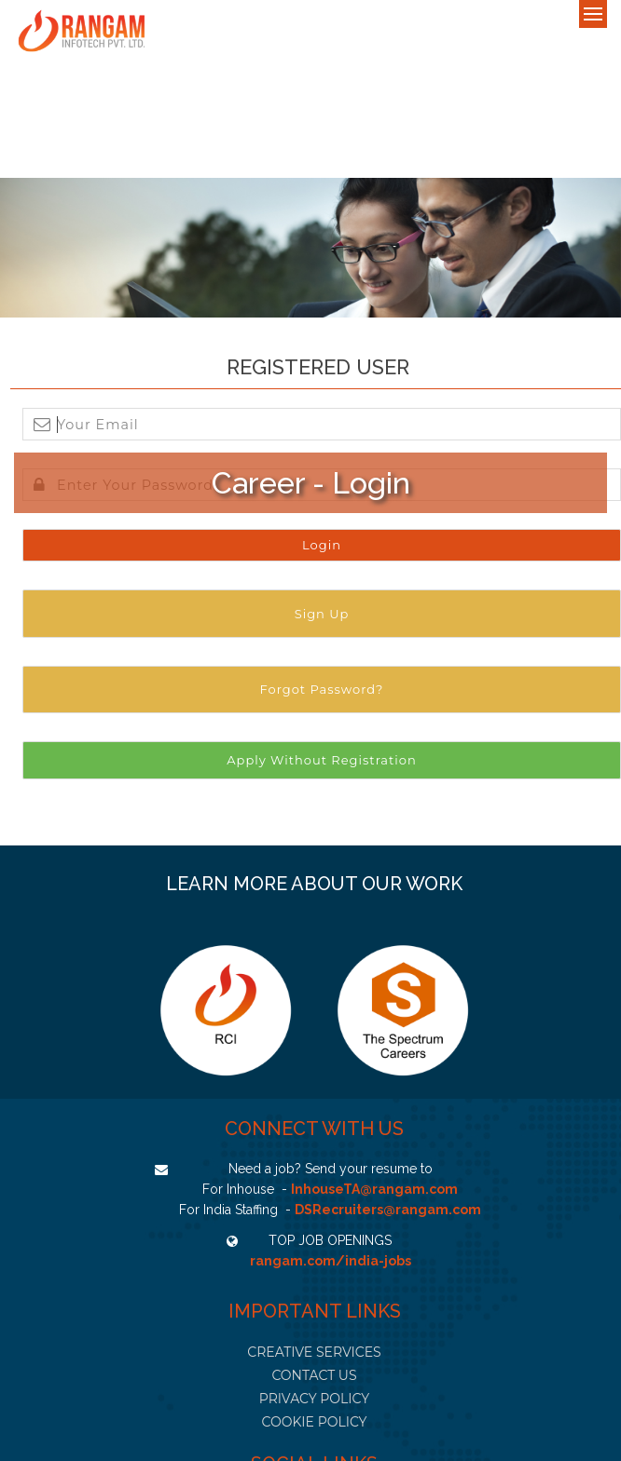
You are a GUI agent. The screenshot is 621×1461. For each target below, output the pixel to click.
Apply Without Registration (321, 759)
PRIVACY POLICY (314, 1398)
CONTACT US (313, 1375)
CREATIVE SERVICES (313, 1352)
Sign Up (322, 613)
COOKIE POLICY (313, 1422)
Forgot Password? (322, 689)
